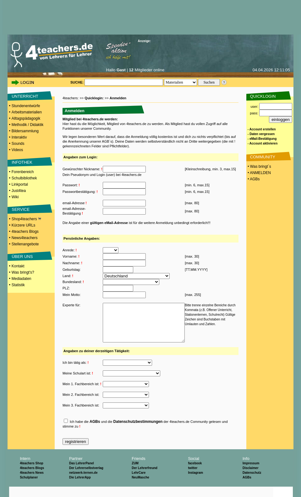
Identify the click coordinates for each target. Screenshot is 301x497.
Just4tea (19, 190)
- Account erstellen (262, 129)
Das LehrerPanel (81, 473)
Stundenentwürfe (26, 106)
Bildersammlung (25, 131)
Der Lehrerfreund (144, 478)
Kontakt (18, 266)
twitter (192, 478)
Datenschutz (252, 483)
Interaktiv (19, 137)
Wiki (15, 197)
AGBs (95, 432)
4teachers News (32, 483)
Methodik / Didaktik (27, 125)
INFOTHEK (22, 162)
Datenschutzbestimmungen (138, 432)
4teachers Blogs (25, 231)
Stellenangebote (25, 244)
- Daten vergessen (261, 134)
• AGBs (253, 179)
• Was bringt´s (259, 166)
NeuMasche (140, 487)
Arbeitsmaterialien (27, 112)
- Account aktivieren (262, 143)
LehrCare (138, 483)
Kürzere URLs (23, 225)
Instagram (195, 483)
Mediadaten (21, 278)
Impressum (251, 473)
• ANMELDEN (259, 173)
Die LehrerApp (80, 487)
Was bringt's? (23, 272)
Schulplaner (29, 487)
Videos (17, 150)
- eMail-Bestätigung (262, 138)
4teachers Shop (31, 473)
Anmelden (118, 98)
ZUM (135, 473)
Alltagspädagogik (26, 118)
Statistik (18, 285)
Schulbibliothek (24, 178)
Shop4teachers (26, 219)
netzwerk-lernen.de (83, 483)
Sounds (18, 143)
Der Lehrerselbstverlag (86, 478)
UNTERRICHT (25, 96)
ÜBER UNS (22, 256)
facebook (195, 473)
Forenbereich (23, 172)
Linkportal (20, 184)
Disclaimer (251, 478)
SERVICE (21, 209)
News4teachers (25, 238)
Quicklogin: (95, 98)
